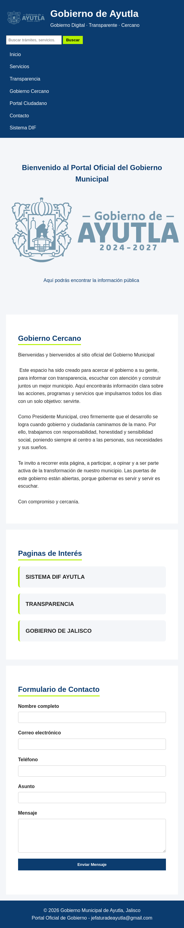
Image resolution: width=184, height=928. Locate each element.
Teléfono (28, 759)
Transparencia (25, 78)
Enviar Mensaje (92, 864)
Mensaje (27, 813)
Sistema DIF (23, 127)
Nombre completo (38, 706)
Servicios (19, 66)
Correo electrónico (39, 732)
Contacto (19, 115)
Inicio (15, 54)
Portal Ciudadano (28, 103)
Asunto (26, 786)
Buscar (73, 40)
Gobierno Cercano (29, 91)
